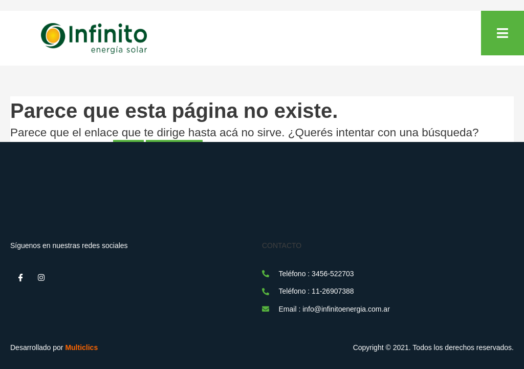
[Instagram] (41, 277)
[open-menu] (502, 33)
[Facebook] (20, 277)
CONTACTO (281, 245)
